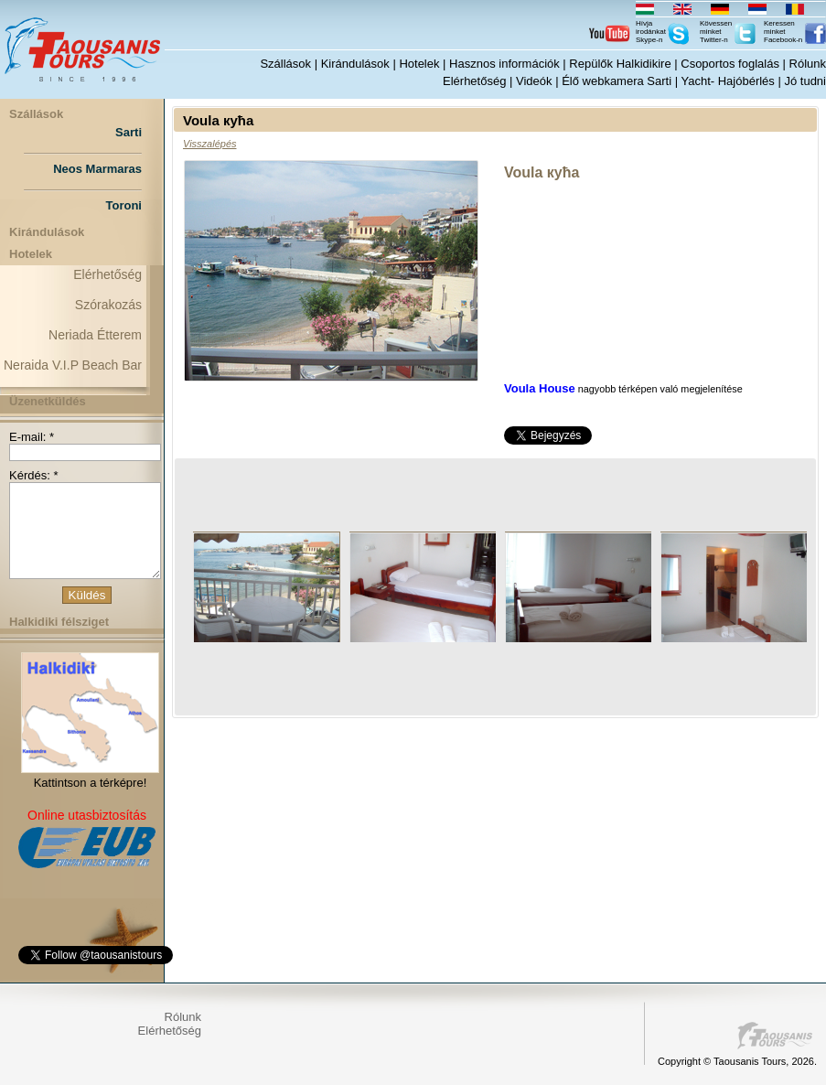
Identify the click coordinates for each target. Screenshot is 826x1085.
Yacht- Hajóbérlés (727, 81)
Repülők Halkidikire (619, 63)
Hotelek (419, 63)
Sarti (128, 132)
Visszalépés (210, 143)
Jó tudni (805, 81)
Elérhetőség (474, 81)
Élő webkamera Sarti (616, 81)
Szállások (285, 63)
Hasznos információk (504, 63)
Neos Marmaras (97, 169)
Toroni (124, 205)
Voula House (539, 388)
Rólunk (807, 63)
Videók (534, 81)
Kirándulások (355, 63)
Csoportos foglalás (730, 63)
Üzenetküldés (47, 401)
